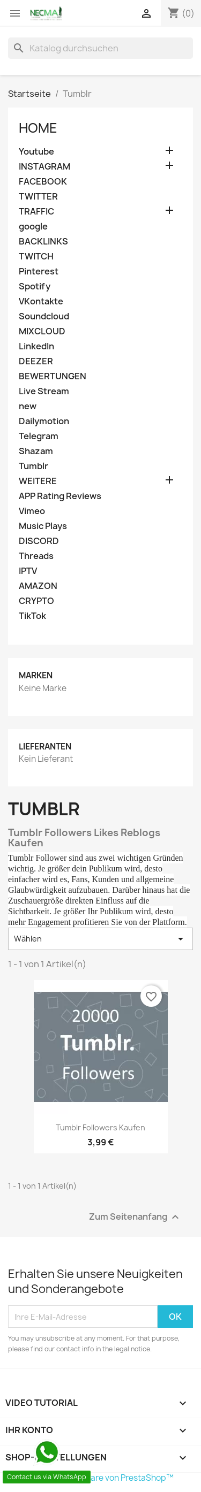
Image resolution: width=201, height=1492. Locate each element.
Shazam (36, 451)
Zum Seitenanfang (135, 1217)
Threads (36, 556)
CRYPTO (36, 601)
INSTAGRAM (44, 166)
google (33, 226)
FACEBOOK (43, 181)
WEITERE (38, 481)
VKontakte (41, 301)
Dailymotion (44, 421)
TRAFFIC (36, 211)
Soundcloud (44, 316)
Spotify (34, 286)
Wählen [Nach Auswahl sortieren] (100, 938)
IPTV (28, 571)
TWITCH (36, 256)
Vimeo (32, 511)
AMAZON (38, 586)
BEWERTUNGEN (52, 376)
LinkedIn (36, 346)
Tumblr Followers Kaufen (100, 1127)
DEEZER (36, 361)
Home (38, 128)
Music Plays (43, 526)
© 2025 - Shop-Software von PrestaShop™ (91, 1477)
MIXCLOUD (42, 331)
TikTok (32, 616)
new (27, 406)
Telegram (38, 436)
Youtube (36, 151)
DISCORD (39, 541)
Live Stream (44, 391)
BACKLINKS (43, 241)
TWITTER (38, 196)
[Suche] (100, 48)
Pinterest (38, 271)
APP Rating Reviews (60, 496)
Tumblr (33, 466)
